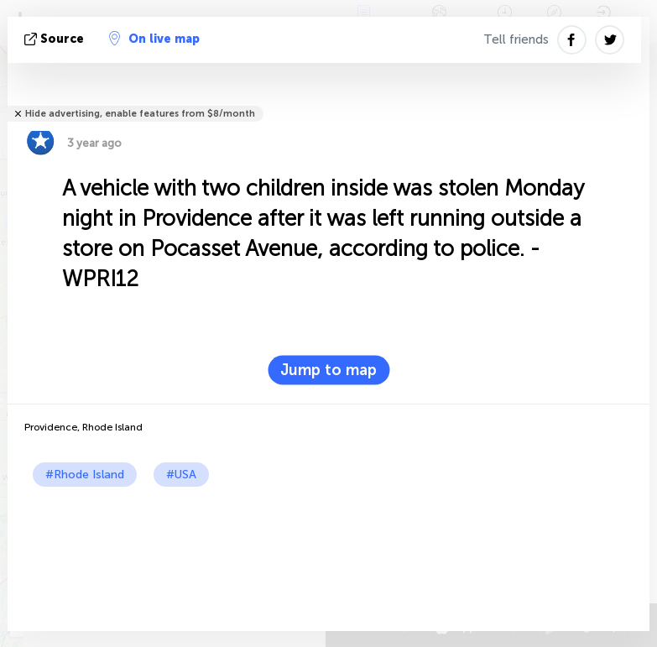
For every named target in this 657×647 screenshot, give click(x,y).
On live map (154, 38)
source (56, 39)
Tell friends (516, 39)
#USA (181, 474)
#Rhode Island (84, 474)
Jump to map (328, 370)
